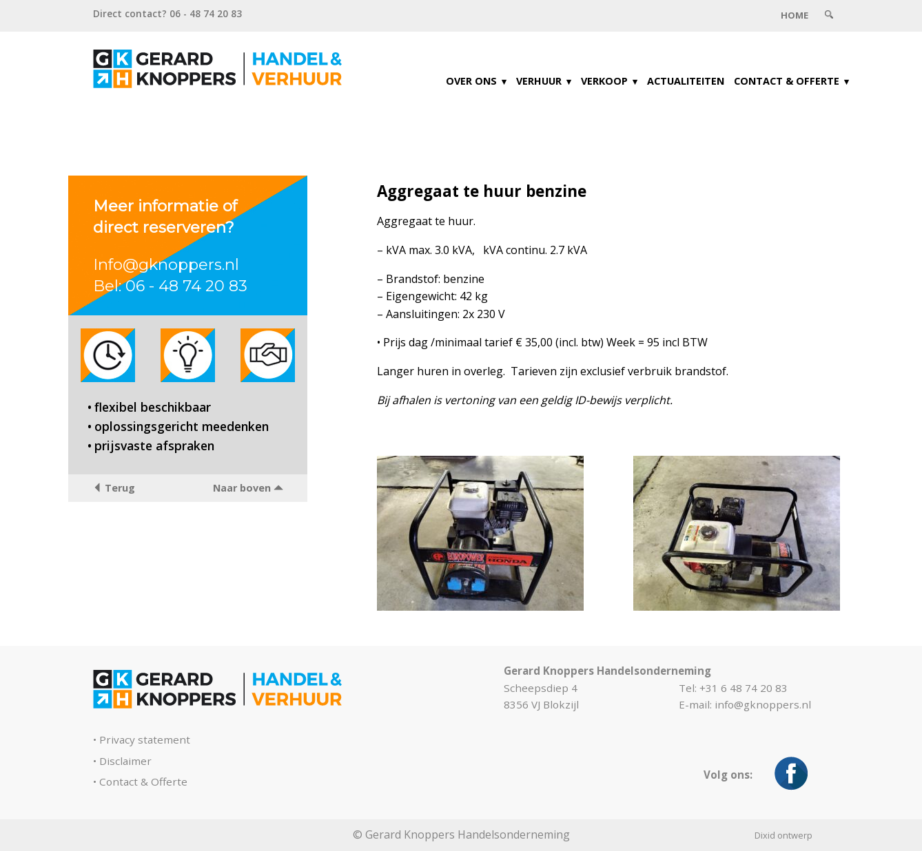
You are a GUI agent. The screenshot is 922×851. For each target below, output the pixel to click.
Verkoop (604, 80)
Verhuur (539, 80)
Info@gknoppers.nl (166, 264)
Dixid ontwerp (783, 835)
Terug (113, 487)
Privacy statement (144, 739)
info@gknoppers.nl (763, 704)
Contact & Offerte (786, 80)
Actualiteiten (685, 80)
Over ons (471, 80)
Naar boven (248, 487)
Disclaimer (125, 761)
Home (794, 15)
